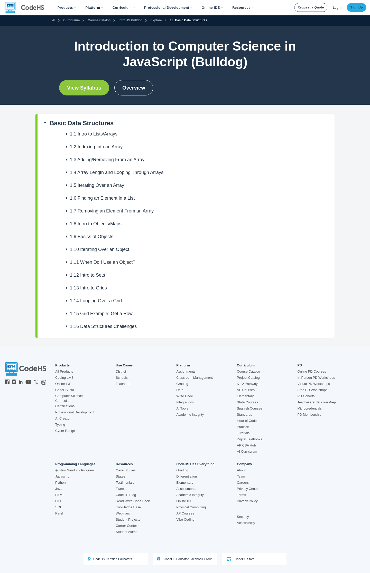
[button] (67, 7)
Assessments (186, 489)
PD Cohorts (305, 396)
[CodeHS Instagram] (14, 382)
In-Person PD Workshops (316, 378)
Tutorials (243, 433)
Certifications (65, 406)
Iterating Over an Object (99, 249)
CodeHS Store (241, 559)
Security (243, 517)
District (121, 371)
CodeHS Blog (126, 495)
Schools (122, 378)
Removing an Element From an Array (112, 210)
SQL (58, 507)
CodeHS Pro (64, 390)
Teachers (123, 384)
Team (241, 476)
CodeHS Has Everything (195, 464)
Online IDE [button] (212, 7)
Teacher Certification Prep (316, 402)
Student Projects (128, 519)
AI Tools (182, 408)
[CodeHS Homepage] (26, 7)
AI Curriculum (247, 451)
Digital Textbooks (249, 439)
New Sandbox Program (74, 470)
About (241, 470)
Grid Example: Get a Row (101, 313)
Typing (60, 424)
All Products (64, 371)
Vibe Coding (185, 519)
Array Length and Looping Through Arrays (116, 172)
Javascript (62, 476)
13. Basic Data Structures (188, 20)
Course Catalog (99, 20)
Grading (182, 384)
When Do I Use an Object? (102, 262)
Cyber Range (65, 431)
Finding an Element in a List (102, 198)
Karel (59, 513)
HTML (59, 495)
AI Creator (62, 418)
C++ (58, 501)
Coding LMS (64, 378)
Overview (133, 88)
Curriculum (71, 20)
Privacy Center (248, 489)
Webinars (123, 513)
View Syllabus (84, 88)
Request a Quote (311, 7)
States (120, 476)
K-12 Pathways (248, 384)
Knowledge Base (128, 507)
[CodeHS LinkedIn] (20, 382)
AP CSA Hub (246, 445)
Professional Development (74, 412)
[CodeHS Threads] (43, 382)
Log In (337, 7)
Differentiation (186, 476)
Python (60, 482)
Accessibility (246, 523)
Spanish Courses (249, 408)
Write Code (184, 396)
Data (179, 390)
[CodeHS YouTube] (28, 382)
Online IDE (63, 384)
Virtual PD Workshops (313, 384)
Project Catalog (248, 378)
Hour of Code (247, 421)
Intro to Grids (88, 287)
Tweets (121, 489)
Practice (243, 427)
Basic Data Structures (82, 123)
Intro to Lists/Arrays (93, 134)
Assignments (185, 371)
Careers (243, 482)
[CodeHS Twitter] (36, 382)
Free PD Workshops (312, 390)
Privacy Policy (247, 501)
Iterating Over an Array (97, 185)
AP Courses (246, 390)
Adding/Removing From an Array (107, 159)
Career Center (126, 526)
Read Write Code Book (133, 501)
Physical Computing (191, 507)
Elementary (245, 396)
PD (299, 365)
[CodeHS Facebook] (7, 382)
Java (58, 489)
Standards (244, 414)
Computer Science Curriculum (69, 398)
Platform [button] (94, 7)
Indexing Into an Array (96, 146)
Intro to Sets (87, 275)
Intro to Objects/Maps (96, 223)
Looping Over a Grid (96, 300)
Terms (241, 495)
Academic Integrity (190, 414)
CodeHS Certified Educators (110, 559)
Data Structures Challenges (103, 326)
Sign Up (356, 7)
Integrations (185, 402)
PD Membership (309, 414)
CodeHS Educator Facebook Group (184, 559)
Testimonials (125, 482)
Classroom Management (194, 378)
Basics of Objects (91, 236)
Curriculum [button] (124, 7)
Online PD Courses (311, 371)
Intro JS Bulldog (131, 20)
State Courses (247, 402)
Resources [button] (243, 7)
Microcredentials (309, 408)
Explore (156, 20)
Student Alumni (127, 532)
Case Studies (126, 470)
